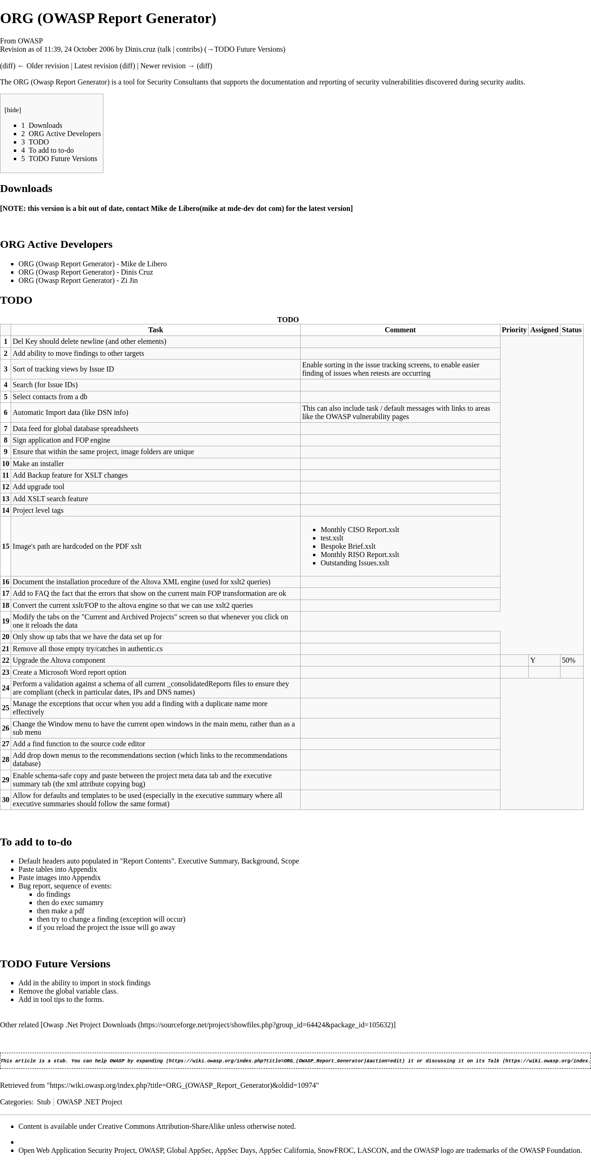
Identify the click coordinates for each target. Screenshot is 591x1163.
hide (13, 110)
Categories (15, 1103)
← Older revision (43, 66)
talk (165, 49)
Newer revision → (167, 66)
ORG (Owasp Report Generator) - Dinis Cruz (85, 272)
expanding (149, 1061)
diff (7, 66)
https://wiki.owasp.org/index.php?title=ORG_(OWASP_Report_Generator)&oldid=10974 (183, 1086)
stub (60, 1061)
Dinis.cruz (140, 49)
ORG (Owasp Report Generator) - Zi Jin (78, 280)
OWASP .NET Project (89, 1103)
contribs (188, 49)
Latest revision (96, 66)
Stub (43, 1103)
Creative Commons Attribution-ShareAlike (161, 1127)
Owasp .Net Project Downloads (89, 1025)
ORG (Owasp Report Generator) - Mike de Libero (92, 264)
